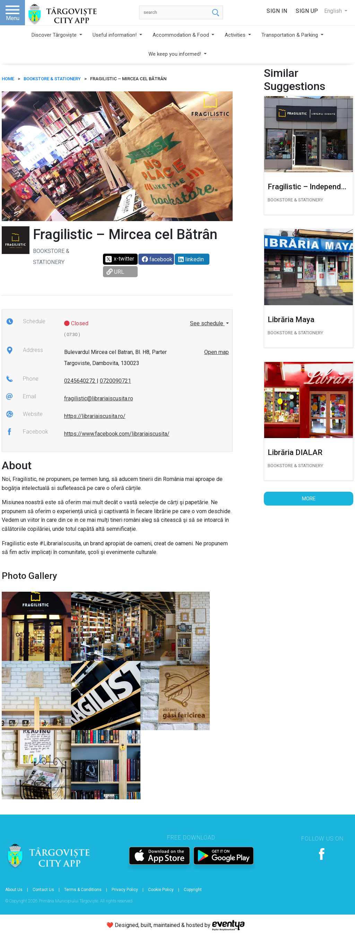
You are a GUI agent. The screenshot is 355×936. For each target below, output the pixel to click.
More (308, 499)
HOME (8, 78)
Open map (216, 352)
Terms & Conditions (83, 889)
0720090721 (115, 381)
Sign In (277, 11)
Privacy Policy (125, 889)
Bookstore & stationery (52, 78)
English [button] (333, 11)
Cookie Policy (161, 889)
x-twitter (119, 259)
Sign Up (307, 11)
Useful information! (115, 35)
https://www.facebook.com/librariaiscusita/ (117, 433)
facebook (157, 259)
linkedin (191, 259)
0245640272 (80, 381)
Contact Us (43, 889)
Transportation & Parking (290, 35)
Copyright (193, 889)
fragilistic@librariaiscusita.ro (98, 398)
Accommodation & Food (181, 35)
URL (115, 272)
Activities (236, 35)
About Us (14, 889)
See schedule (207, 323)
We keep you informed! (175, 54)
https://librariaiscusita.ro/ (94, 416)
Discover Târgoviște (55, 35)
